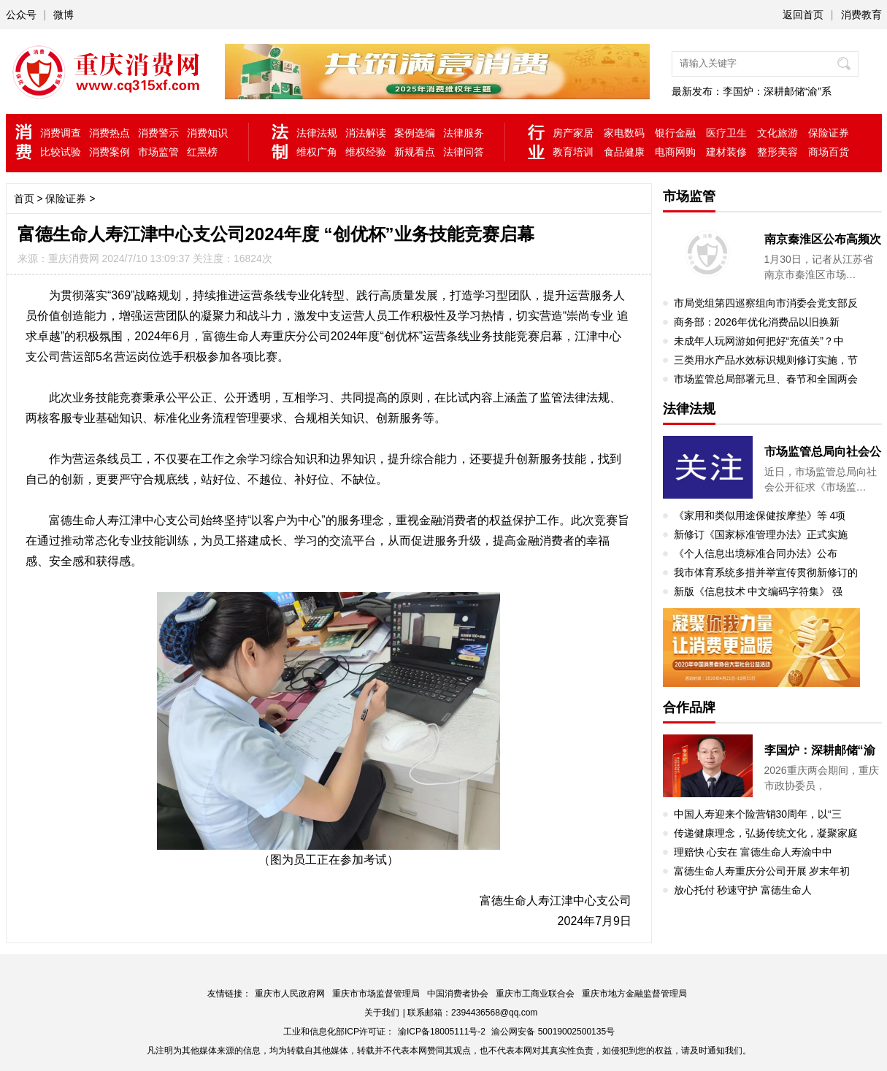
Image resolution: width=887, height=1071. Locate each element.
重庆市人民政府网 (290, 994)
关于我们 (381, 1012)
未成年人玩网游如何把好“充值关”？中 (759, 341)
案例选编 (414, 133)
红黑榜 (202, 152)
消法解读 (365, 133)
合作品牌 (689, 707)
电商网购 (675, 152)
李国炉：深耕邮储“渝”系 (777, 91)
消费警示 (158, 133)
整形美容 (777, 152)
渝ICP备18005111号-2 (441, 1031)
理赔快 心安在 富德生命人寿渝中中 (753, 852)
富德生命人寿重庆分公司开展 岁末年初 (762, 871)
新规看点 (414, 152)
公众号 (21, 14)
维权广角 (316, 152)
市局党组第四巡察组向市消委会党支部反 (766, 303)
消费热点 (109, 133)
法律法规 (316, 133)
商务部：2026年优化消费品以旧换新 (757, 322)
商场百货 (828, 152)
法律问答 (463, 152)
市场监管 (158, 152)
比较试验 (60, 152)
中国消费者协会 (457, 994)
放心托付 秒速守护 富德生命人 (743, 890)
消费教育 (861, 14)
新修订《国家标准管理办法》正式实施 (761, 534)
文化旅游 (777, 133)
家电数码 (624, 133)
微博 (63, 14)
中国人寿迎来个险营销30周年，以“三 (758, 814)
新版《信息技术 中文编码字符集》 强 (758, 591)
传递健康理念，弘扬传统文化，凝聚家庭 (766, 833)
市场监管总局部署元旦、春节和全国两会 (766, 379)
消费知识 (207, 133)
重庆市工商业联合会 (535, 994)
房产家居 (573, 133)
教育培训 (573, 152)
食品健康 (624, 152)
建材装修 (726, 152)
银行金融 (675, 133)
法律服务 (463, 133)
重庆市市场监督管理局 (376, 994)
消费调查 (60, 133)
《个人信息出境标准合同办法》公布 (755, 553)
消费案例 (109, 152)
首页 (24, 198)
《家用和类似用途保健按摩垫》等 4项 (760, 515)
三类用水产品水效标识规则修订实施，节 (766, 360)
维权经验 (365, 152)
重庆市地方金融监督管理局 (634, 994)
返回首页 (803, 14)
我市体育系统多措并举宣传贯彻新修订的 (766, 572)
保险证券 (828, 133)
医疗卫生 (726, 133)
